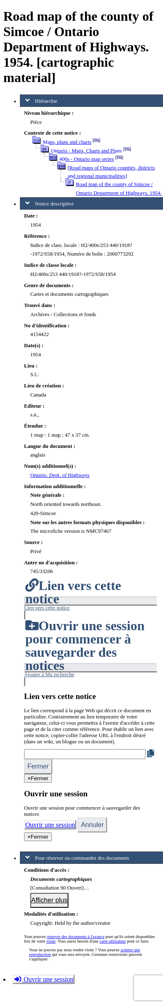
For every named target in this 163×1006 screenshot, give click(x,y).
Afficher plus (49, 900)
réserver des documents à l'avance (76, 936)
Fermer (38, 766)
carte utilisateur (113, 941)
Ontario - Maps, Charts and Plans (86, 151)
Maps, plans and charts (67, 142)
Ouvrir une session (50, 824)
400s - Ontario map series (86, 159)
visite (51, 941)
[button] (90, 607)
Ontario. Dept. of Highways (60, 475)
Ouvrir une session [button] (43, 979)
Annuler (92, 824)
